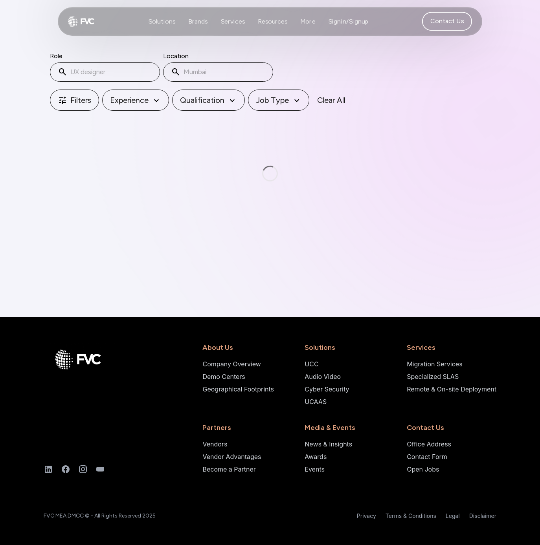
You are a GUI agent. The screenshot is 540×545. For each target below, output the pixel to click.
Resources (273, 21)
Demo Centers (223, 376)
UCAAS (316, 402)
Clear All (331, 102)
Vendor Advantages (231, 457)
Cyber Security (327, 389)
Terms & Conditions (411, 515)
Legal (453, 515)
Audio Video (323, 376)
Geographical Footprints (238, 389)
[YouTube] (100, 469)
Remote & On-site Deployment (451, 389)
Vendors (214, 444)
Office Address (429, 444)
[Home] (82, 361)
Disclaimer (482, 515)
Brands (198, 21)
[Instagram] (83, 469)
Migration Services (434, 364)
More (308, 21)
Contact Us (447, 21)
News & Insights (328, 444)
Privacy (366, 515)
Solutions (161, 21)
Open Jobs (423, 469)
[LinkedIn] (48, 469)
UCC (311, 364)
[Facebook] (65, 469)
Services (232, 21)
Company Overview (231, 364)
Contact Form (427, 457)
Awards (316, 457)
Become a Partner (228, 469)
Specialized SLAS (433, 376)
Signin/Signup (348, 21)
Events (315, 469)
